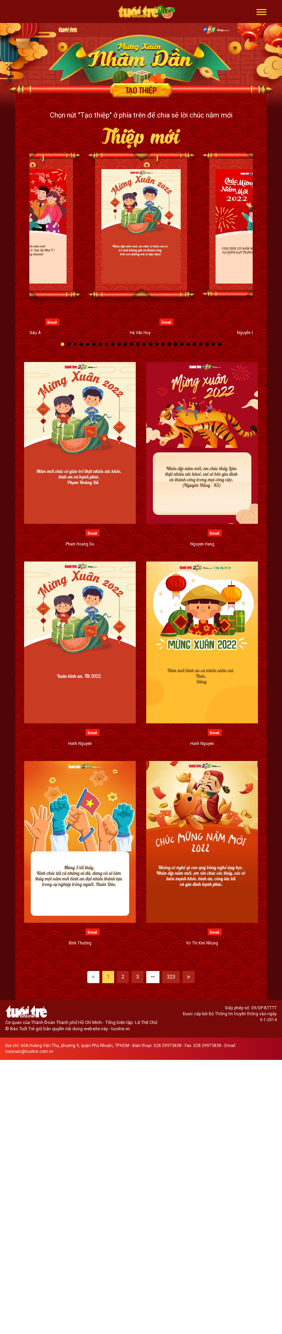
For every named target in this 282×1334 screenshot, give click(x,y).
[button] (262, 11)
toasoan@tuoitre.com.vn (29, 1051)
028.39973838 (167, 1045)
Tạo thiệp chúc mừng (141, 90)
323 (171, 977)
